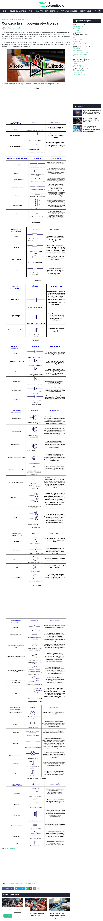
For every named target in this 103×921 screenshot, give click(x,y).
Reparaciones (77, 56)
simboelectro (11, 848)
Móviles (75, 36)
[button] (95, 11)
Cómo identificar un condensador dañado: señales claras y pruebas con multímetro (58, 916)
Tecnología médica (79, 74)
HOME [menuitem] (4, 11)
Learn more (17, 912)
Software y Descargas (80, 58)
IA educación (77, 28)
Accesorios (76, 41)
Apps (74, 37)
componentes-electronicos (21, 19)
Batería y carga (77, 39)
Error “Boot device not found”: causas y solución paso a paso (91, 120)
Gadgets (75, 45)
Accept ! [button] (8, 916)
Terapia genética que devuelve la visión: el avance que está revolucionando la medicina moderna (92, 129)
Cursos (75, 63)
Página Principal (7, 19)
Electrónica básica (78, 50)
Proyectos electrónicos (80, 54)
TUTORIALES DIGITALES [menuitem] (69, 11)
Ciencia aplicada (78, 72)
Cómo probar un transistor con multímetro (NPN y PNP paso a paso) (36, 915)
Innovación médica (78, 70)
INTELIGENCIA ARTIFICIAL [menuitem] (17, 11)
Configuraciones (78, 65)
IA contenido (77, 32)
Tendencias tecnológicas (80, 43)
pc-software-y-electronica (31, 883)
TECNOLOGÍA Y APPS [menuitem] (36, 11)
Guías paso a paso (78, 61)
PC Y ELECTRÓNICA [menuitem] (51, 11)
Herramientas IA (78, 26)
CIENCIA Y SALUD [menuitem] (85, 11)
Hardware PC (77, 48)
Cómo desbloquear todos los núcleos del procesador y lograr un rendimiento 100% (92, 112)
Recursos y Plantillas (79, 67)
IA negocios (76, 30)
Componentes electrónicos (81, 52)
